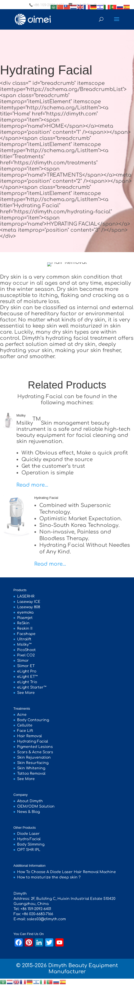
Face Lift (25, 731)
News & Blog (28, 812)
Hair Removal (29, 736)
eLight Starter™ (31, 687)
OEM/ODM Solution (36, 806)
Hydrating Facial (46, 498)
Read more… (32, 485)
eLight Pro (26, 671)
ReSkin (23, 623)
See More (26, 693)
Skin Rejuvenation (34, 757)
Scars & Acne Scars (35, 752)
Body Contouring (33, 720)
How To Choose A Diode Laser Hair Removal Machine (66, 872)
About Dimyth (30, 801)
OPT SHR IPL (28, 850)
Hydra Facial (29, 839)
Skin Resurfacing (32, 763)
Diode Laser (28, 834)
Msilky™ (24, 644)
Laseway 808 (28, 607)
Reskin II (24, 628)
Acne (22, 715)
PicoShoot (26, 650)
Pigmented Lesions (35, 747)
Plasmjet (25, 618)
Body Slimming (30, 844)
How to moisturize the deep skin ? (49, 877)
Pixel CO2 (26, 655)
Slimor (23, 661)
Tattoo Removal (31, 773)
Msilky (21, 415)
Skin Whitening (31, 768)
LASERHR (25, 596)
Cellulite (24, 725)
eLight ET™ (27, 677)
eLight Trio (27, 682)
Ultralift (24, 639)
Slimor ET (26, 666)
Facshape (26, 634)
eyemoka (25, 612)
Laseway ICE (28, 602)
